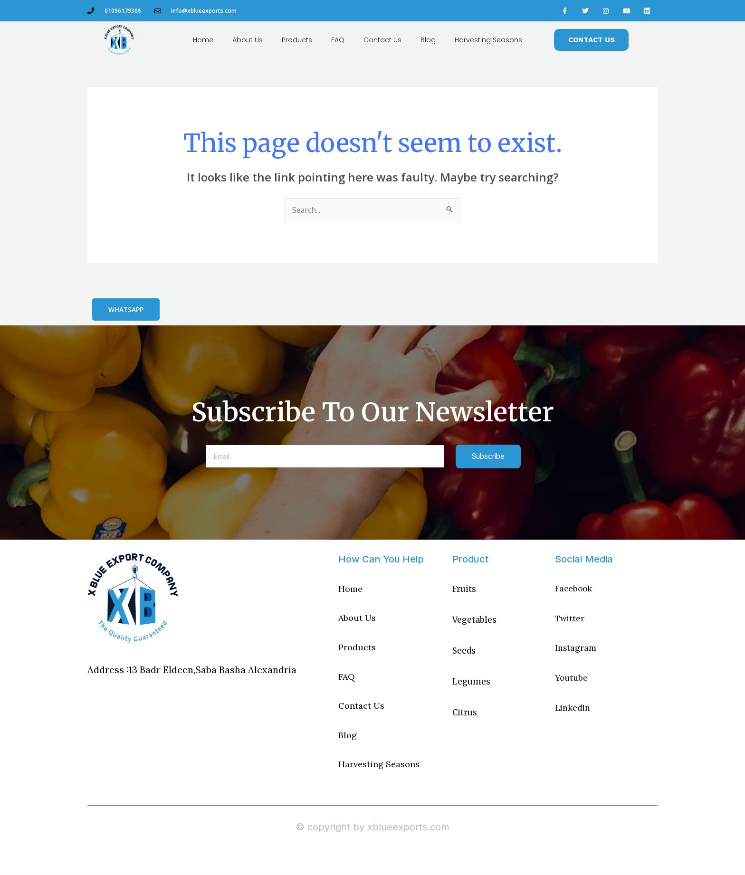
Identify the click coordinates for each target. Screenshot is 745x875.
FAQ (337, 40)
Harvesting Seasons (488, 40)
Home (203, 40)
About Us (247, 40)
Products (297, 40)
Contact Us (382, 40)
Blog (428, 40)
